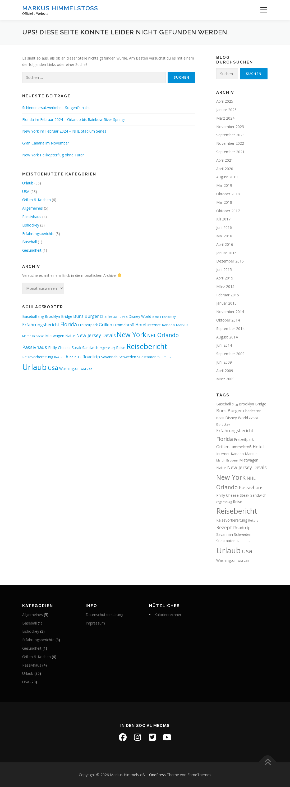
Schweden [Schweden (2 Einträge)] (127, 356)
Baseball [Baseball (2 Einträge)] (29, 316)
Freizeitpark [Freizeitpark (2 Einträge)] (88, 324)
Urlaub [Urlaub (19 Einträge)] (34, 367)
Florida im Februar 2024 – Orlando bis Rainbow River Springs (74, 119)
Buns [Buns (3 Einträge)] (78, 316)
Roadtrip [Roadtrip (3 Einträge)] (91, 357)
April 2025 (224, 101)
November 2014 (230, 311)
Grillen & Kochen (36, 199)
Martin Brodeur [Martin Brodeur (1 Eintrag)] (33, 336)
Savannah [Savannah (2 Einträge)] (109, 356)
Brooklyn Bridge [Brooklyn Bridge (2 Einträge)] (58, 316)
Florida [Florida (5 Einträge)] (68, 324)
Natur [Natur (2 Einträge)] (70, 335)
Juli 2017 (223, 218)
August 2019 (227, 176)
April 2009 (224, 370)
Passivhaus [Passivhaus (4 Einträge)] (34, 347)
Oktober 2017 (228, 210)
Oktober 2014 (228, 320)
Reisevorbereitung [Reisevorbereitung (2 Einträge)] (37, 356)
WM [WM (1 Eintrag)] (83, 369)
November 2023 (230, 126)
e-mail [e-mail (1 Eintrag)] (156, 317)
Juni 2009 (224, 362)
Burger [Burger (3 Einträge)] (92, 316)
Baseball (29, 241)
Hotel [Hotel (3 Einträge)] (140, 325)
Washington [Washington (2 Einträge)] (69, 368)
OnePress (157, 774)
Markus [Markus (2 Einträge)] (182, 324)
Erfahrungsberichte (38, 233)
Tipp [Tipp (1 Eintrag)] (160, 357)
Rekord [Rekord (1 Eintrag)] (59, 357)
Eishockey (30, 225)
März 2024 (225, 118)
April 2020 (224, 168)
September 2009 (230, 353)
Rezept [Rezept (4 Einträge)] (73, 356)
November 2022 (230, 143)
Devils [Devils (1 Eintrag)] (123, 317)
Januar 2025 (226, 109)
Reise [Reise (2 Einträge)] (120, 347)
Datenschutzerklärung (104, 614)
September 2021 (230, 151)
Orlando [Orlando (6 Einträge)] (168, 335)
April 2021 (224, 160)
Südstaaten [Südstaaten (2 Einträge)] (146, 356)
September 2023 (230, 134)
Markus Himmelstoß (60, 8)
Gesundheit (32, 250)
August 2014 (227, 337)
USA (25, 191)
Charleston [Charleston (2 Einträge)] (109, 316)
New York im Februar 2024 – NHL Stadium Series (64, 131)
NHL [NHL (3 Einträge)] (151, 335)
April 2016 (224, 244)
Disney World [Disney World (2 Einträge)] (139, 316)
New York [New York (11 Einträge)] (131, 334)
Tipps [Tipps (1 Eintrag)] (167, 357)
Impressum (95, 623)
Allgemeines (32, 208)
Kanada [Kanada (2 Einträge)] (168, 324)
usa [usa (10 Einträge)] (53, 367)
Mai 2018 (224, 202)
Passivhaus (31, 216)
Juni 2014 (224, 345)
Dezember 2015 (230, 261)
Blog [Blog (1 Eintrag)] (41, 317)
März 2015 (225, 286)
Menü (263, 9)
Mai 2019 (224, 185)
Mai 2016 (224, 235)
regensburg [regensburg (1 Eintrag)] (107, 348)
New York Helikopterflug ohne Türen (53, 154)
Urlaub (27, 183)
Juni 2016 (224, 227)
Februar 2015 (227, 294)
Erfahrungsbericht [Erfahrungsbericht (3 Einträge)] (40, 325)
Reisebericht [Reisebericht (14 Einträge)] (146, 346)
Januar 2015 (226, 303)
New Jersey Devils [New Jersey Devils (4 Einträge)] (96, 335)
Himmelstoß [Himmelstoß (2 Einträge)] (123, 324)
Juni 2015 (224, 269)
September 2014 (230, 328)
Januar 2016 (226, 252)
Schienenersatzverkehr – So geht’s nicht (56, 107)
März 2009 (225, 378)
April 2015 (224, 278)
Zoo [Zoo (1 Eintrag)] (90, 369)
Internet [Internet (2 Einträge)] (154, 324)
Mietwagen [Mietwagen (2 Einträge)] (54, 335)
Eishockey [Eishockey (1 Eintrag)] (169, 317)
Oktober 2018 (228, 193)
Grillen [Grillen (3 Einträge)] (105, 325)
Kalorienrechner (167, 614)
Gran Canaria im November (45, 143)
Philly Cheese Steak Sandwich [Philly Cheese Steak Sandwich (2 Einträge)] (73, 347)
